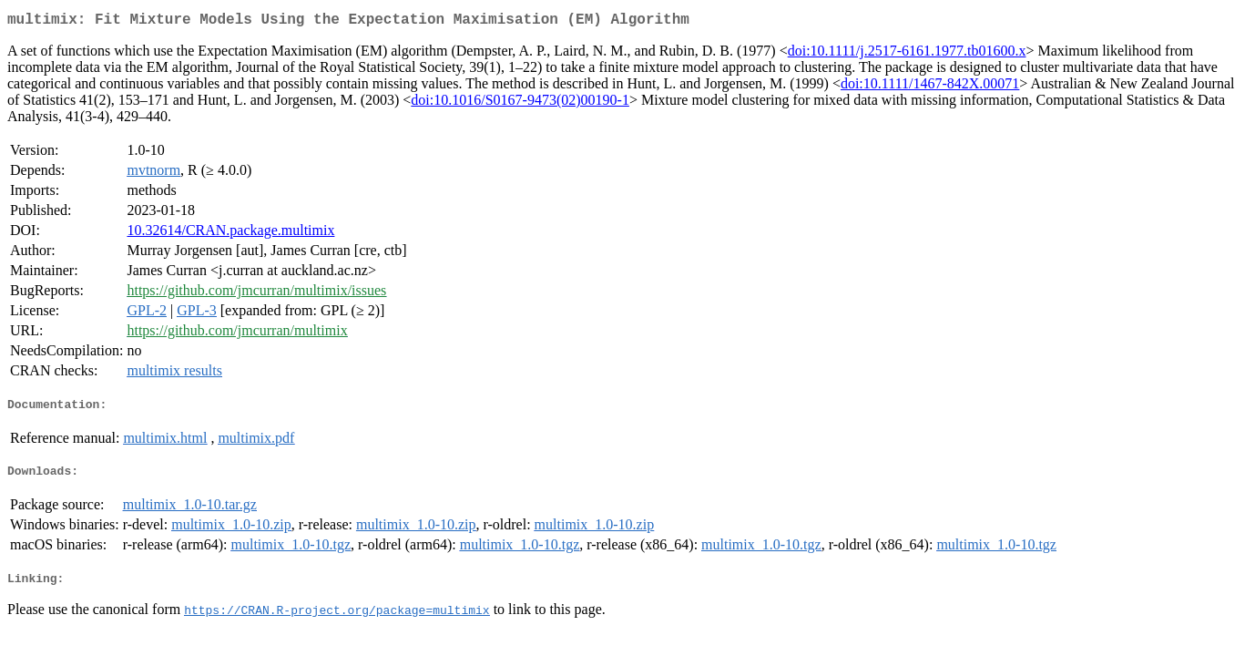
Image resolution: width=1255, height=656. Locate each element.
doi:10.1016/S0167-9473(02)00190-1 (520, 103)
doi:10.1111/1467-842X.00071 (930, 87)
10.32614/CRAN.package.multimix (230, 233)
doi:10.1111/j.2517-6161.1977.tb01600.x (907, 54)
